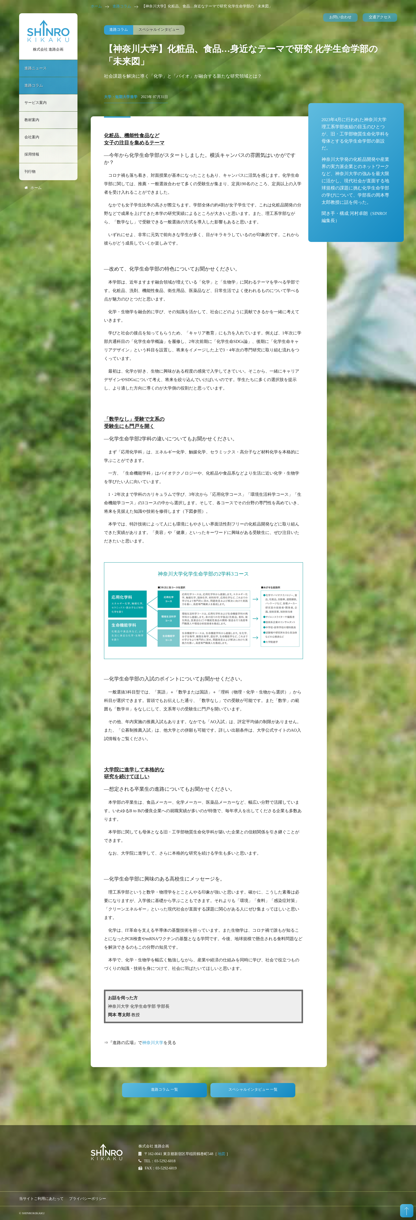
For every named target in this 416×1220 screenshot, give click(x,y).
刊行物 (30, 172)
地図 (221, 1154)
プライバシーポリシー (87, 1199)
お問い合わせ (340, 17)
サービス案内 (35, 103)
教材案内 (31, 120)
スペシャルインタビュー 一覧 (253, 1089)
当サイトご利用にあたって (41, 1199)
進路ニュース (35, 68)
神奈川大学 (152, 1042)
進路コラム (121, 6)
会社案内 (31, 137)
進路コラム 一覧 (164, 1089)
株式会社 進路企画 (48, 49)
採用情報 (31, 154)
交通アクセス (380, 17)
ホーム (96, 6)
